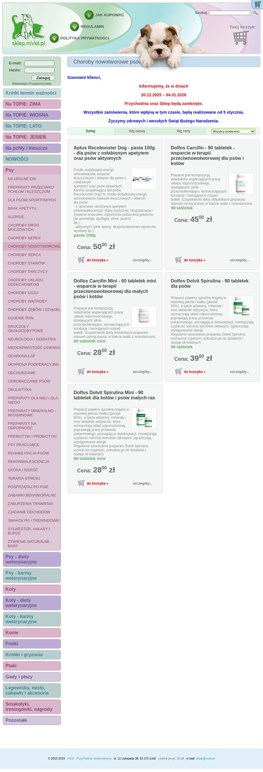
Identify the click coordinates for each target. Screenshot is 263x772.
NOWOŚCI (17, 159)
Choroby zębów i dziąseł (34, 309)
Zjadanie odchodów (29, 512)
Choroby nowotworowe (34, 246)
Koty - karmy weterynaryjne (21, 619)
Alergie (16, 217)
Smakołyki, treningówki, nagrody (29, 707)
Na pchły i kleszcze (27, 148)
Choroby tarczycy (28, 271)
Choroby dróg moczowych (23, 227)
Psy (10, 170)
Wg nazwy (137, 131)
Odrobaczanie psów (29, 381)
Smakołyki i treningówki (34, 520)
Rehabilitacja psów (28, 453)
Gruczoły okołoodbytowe (25, 328)
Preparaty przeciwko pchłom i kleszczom (31, 189)
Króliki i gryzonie (24, 654)
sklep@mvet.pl (205, 758)
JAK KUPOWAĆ (109, 15)
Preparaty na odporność (22, 425)
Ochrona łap (21, 356)
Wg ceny (184, 131)
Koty (11, 589)
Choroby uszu (23, 293)
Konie (12, 632)
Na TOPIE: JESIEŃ (26, 137)
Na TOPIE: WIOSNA (27, 115)
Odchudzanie (21, 373)
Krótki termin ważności (31, 92)
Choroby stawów (26, 263)
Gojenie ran (20, 318)
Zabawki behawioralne (32, 495)
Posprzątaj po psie (28, 487)
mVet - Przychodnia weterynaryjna (89, 758)
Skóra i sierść (23, 470)
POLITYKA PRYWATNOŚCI (84, 38)
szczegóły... (142, 260)
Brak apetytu (22, 208)
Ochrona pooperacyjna (33, 364)
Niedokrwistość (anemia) (34, 347)
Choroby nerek (24, 238)
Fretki (12, 643)
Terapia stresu (24, 478)
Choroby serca (24, 255)
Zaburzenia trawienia (30, 503)
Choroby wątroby (27, 301)
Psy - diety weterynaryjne (21, 559)
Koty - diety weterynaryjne (21, 603)
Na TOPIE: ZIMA (23, 104)
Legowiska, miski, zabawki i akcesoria (27, 690)
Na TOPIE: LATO (23, 126)
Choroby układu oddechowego (25, 282)
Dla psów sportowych (32, 200)
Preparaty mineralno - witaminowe (32, 413)
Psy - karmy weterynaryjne (21, 575)
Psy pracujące (23, 445)
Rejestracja (19, 83)
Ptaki (11, 665)
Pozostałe (16, 720)
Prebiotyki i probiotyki (32, 436)
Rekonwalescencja (28, 461)
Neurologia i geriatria (32, 339)
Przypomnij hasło (40, 83)
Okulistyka (20, 389)
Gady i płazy (19, 676)
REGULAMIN (92, 26)
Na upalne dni (22, 179)
